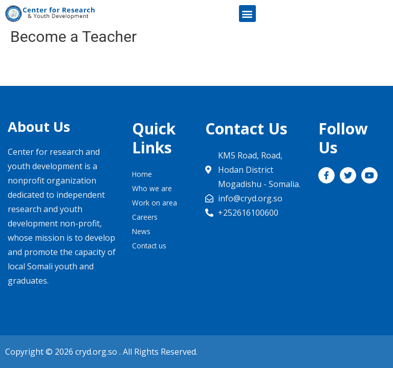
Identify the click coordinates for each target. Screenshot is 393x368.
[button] (247, 13)
